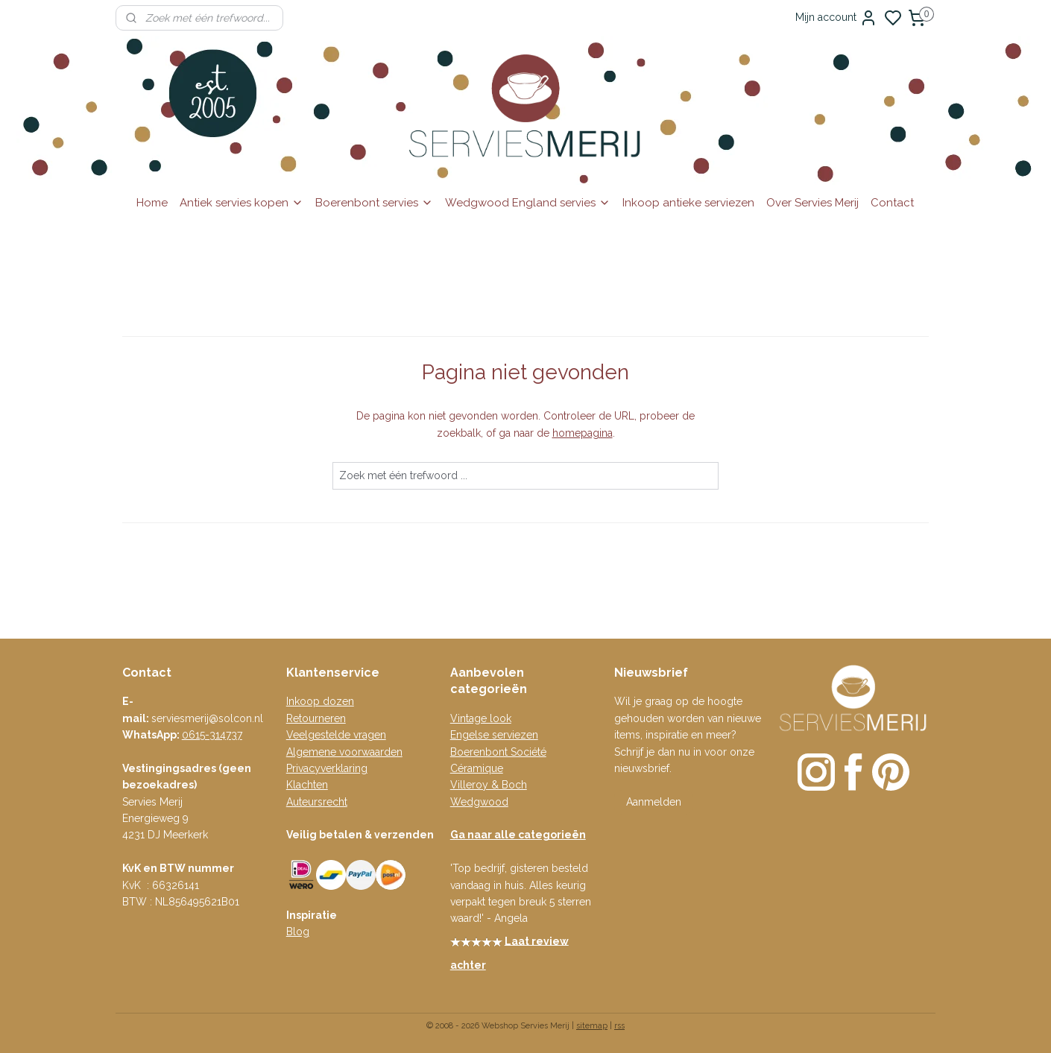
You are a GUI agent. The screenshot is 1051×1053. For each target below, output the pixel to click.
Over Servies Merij (812, 202)
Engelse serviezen (494, 735)
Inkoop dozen (320, 701)
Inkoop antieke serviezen (688, 202)
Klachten (307, 785)
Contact (892, 202)
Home (152, 202)
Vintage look (480, 718)
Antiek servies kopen (241, 202)
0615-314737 (212, 735)
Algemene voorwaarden (344, 752)
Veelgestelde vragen (336, 735)
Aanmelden (653, 802)
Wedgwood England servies (527, 202)
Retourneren (316, 718)
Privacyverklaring (326, 768)
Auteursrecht (316, 802)
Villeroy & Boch (488, 785)
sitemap (591, 1026)
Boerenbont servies (374, 202)
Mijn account (836, 18)
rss (619, 1026)
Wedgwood (479, 802)
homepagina (582, 433)
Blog (297, 931)
